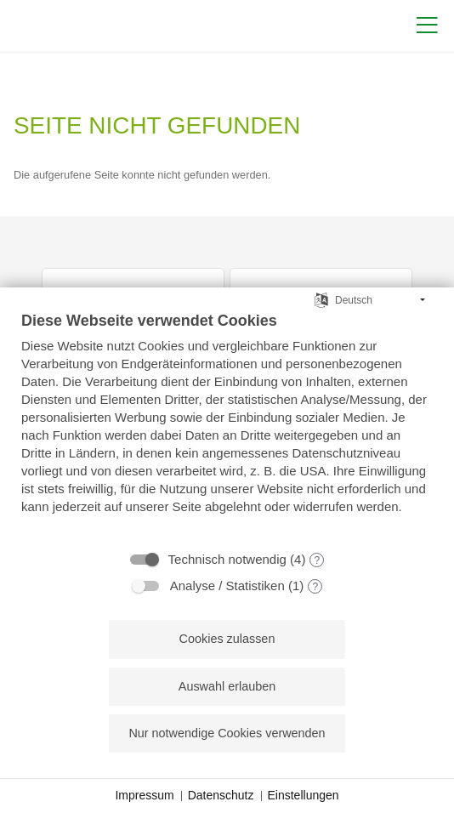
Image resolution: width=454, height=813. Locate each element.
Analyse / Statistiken (227, 585)
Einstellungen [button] (303, 795)
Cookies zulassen (227, 638)
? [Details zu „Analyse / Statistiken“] (315, 587)
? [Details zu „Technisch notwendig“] (318, 560)
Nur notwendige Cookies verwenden (226, 733)
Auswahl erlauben (227, 686)
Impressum (144, 795)
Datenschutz (221, 795)
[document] (227, 425)
